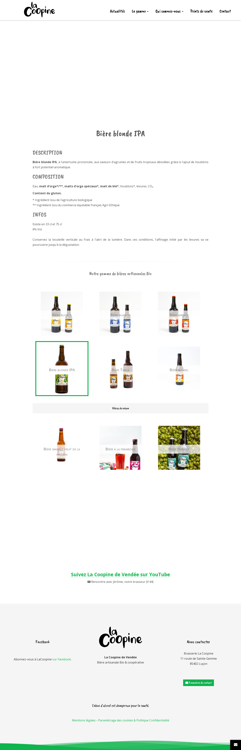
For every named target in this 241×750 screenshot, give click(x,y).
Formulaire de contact (198, 683)
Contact (225, 11)
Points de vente (201, 11)
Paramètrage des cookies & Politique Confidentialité (133, 720)
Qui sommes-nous (169, 11)
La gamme (140, 11)
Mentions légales (84, 720)
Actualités (117, 11)
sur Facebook (61, 659)
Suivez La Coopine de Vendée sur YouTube (120, 574)
